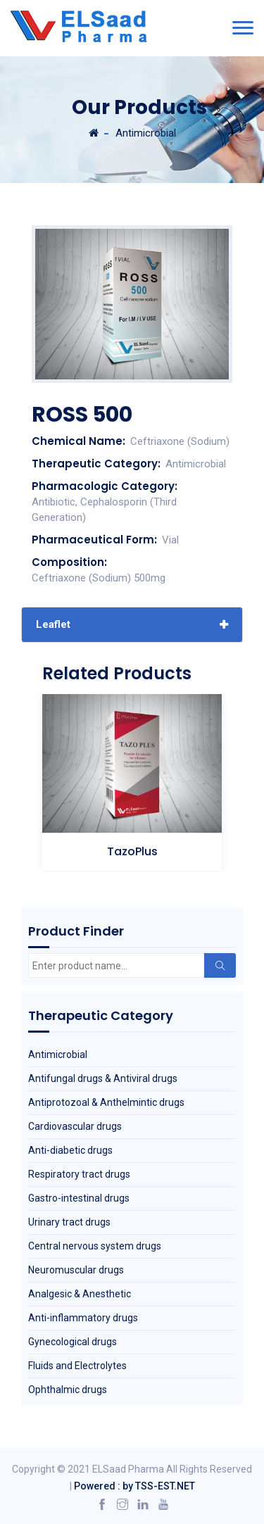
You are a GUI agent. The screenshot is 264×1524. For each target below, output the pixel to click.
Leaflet (53, 624)
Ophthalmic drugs (67, 1389)
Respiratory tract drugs (79, 1174)
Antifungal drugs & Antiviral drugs (102, 1078)
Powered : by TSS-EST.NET (134, 1486)
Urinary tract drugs (69, 1222)
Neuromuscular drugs (76, 1270)
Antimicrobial (145, 133)
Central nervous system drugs (94, 1246)
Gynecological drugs (72, 1341)
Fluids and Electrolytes (77, 1365)
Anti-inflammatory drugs (83, 1317)
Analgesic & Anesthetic (79, 1293)
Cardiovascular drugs (75, 1126)
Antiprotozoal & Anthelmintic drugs (106, 1102)
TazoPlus (132, 851)
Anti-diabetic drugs (70, 1150)
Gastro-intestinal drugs (79, 1198)
